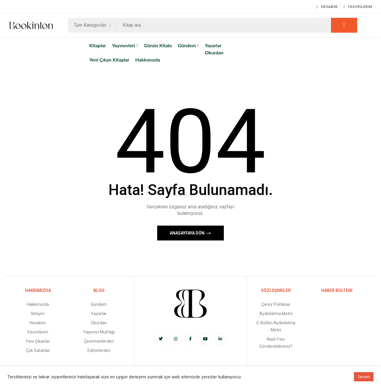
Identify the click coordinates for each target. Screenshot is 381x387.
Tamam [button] (363, 377)
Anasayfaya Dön (187, 233)
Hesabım (327, 7)
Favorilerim (357, 7)
